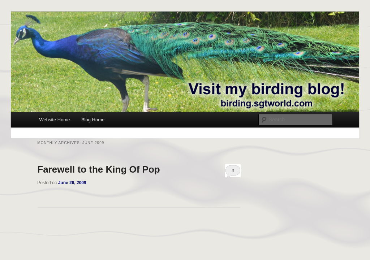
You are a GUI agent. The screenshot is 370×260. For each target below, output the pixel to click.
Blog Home (92, 119)
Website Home (54, 119)
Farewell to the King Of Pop (98, 169)
